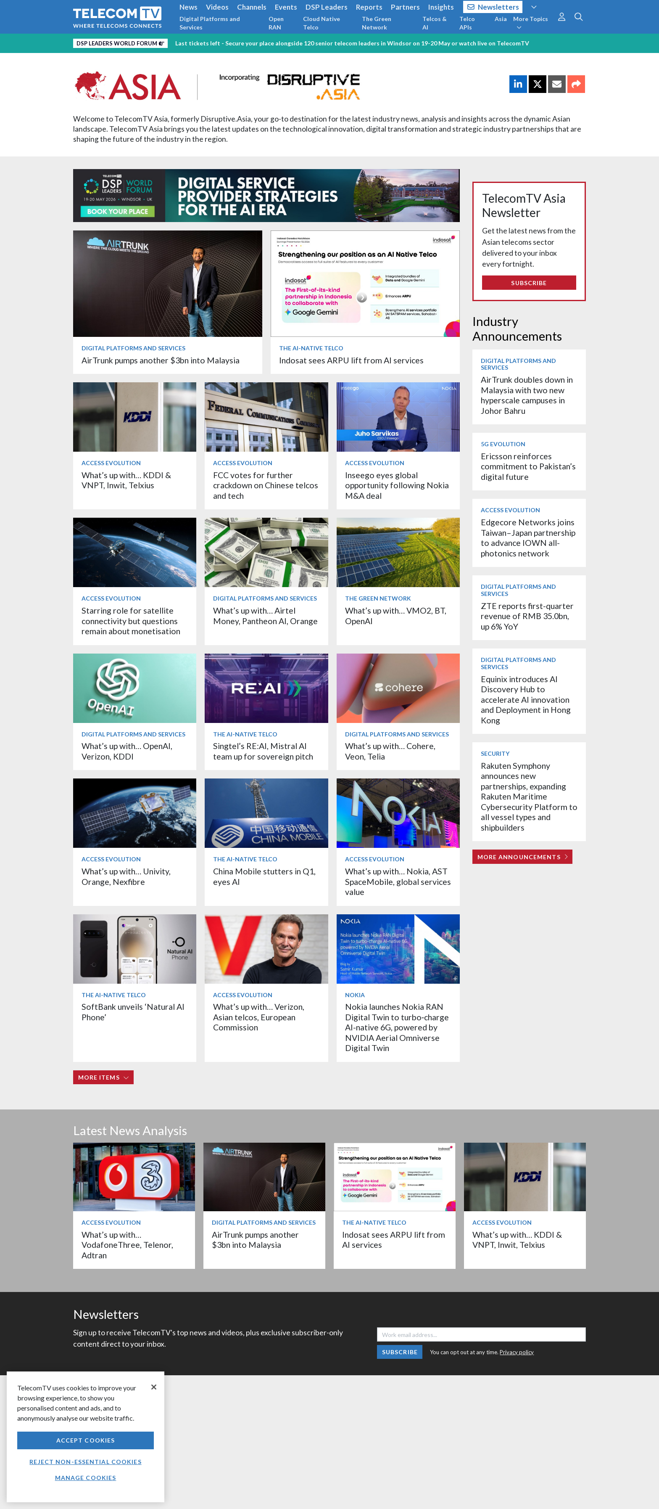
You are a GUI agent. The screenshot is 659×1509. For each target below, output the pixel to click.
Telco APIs (467, 23)
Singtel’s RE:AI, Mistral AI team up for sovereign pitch (263, 751)
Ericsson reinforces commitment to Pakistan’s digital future (528, 466)
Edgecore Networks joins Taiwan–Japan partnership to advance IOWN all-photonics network (528, 537)
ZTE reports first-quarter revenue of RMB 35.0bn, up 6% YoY (527, 616)
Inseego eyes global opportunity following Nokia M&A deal (397, 485)
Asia (501, 18)
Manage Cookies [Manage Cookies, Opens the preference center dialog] (85, 1477)
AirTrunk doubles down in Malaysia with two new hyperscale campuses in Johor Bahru (527, 395)
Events (286, 7)
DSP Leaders (327, 7)
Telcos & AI (434, 23)
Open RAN (276, 23)
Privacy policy (517, 1352)
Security (495, 753)
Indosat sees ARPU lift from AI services (351, 360)
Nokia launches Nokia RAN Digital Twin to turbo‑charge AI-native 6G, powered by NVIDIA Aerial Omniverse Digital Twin (397, 1027)
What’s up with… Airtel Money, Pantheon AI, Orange (265, 615)
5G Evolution (503, 443)
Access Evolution (111, 462)
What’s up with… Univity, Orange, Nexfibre (126, 876)
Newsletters (493, 7)
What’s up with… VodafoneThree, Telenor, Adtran (127, 1245)
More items (103, 1077)
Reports (369, 7)
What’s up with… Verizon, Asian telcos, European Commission (258, 1017)
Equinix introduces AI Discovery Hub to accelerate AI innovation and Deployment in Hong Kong (526, 699)
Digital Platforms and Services (209, 23)
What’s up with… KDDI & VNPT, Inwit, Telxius (126, 480)
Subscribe (529, 282)
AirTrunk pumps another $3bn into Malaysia (161, 360)
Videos (217, 7)
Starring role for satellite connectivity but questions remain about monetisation (131, 621)
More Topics (530, 22)
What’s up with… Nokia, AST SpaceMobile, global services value (398, 881)
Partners (405, 7)
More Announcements (522, 856)
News (188, 7)
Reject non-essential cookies (85, 1461)
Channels (251, 7)
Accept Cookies (85, 1440)
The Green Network (376, 23)
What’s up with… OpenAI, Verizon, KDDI (127, 751)
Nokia (355, 994)
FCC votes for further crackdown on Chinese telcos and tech (265, 485)
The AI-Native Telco (311, 348)
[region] (85, 1436)
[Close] (154, 1387)
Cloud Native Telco (321, 23)
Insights (441, 7)
